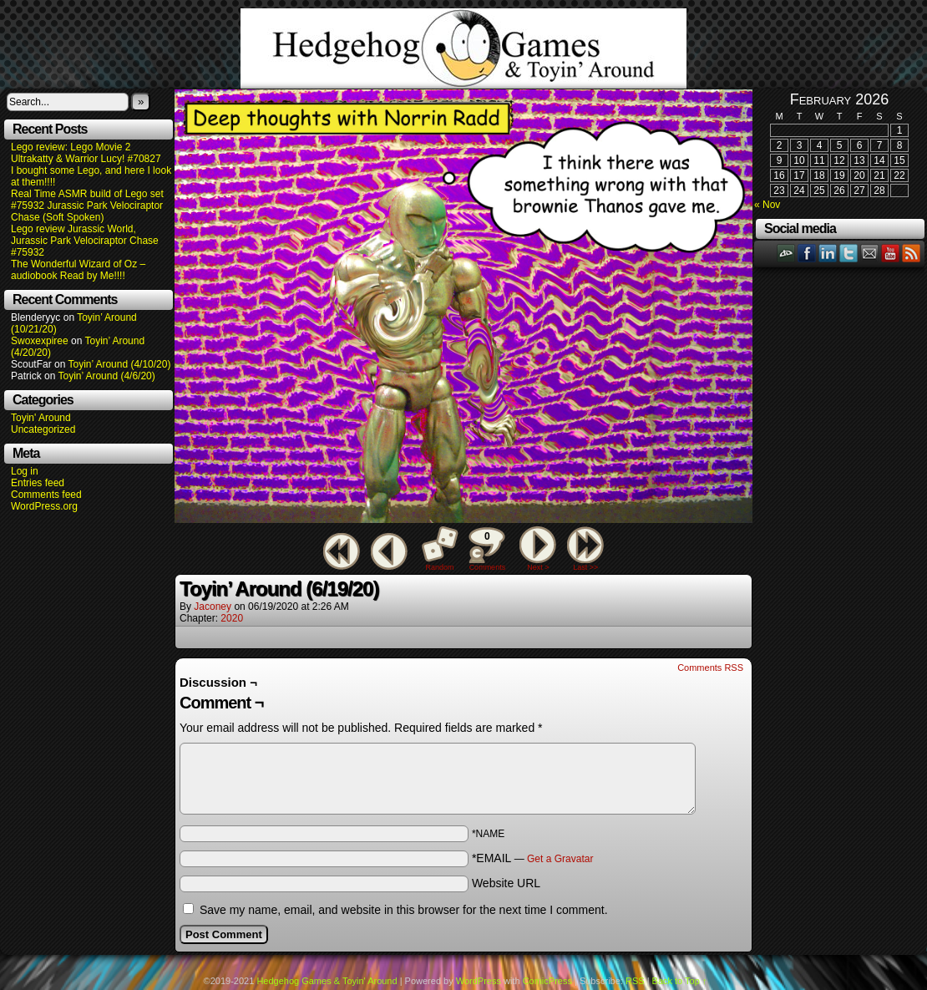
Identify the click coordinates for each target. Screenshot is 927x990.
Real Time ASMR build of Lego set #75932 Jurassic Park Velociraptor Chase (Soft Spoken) (87, 205)
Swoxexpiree (39, 341)
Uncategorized (43, 429)
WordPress (478, 981)
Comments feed (46, 494)
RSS (911, 252)
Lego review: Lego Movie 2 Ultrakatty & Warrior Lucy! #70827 (86, 153)
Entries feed (37, 483)
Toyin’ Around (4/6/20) (106, 376)
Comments (487, 548)
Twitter (848, 252)
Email (869, 252)
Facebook (807, 252)
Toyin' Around (41, 418)
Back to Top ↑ (679, 981)
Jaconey (212, 606)
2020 (231, 618)
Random (440, 567)
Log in (24, 471)
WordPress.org (44, 506)
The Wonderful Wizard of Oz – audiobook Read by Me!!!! (78, 270)
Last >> (585, 567)
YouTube (890, 252)
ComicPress (547, 981)
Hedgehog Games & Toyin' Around (463, 48)
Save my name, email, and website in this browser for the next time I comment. (404, 909)
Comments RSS (710, 668)
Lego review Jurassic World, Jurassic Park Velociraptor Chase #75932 (85, 240)
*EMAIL (533, 858)
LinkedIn (828, 252)
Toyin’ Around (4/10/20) (119, 364)
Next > (538, 567)
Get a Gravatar (560, 859)
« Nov (767, 205)
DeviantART (786, 252)
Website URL (506, 883)
